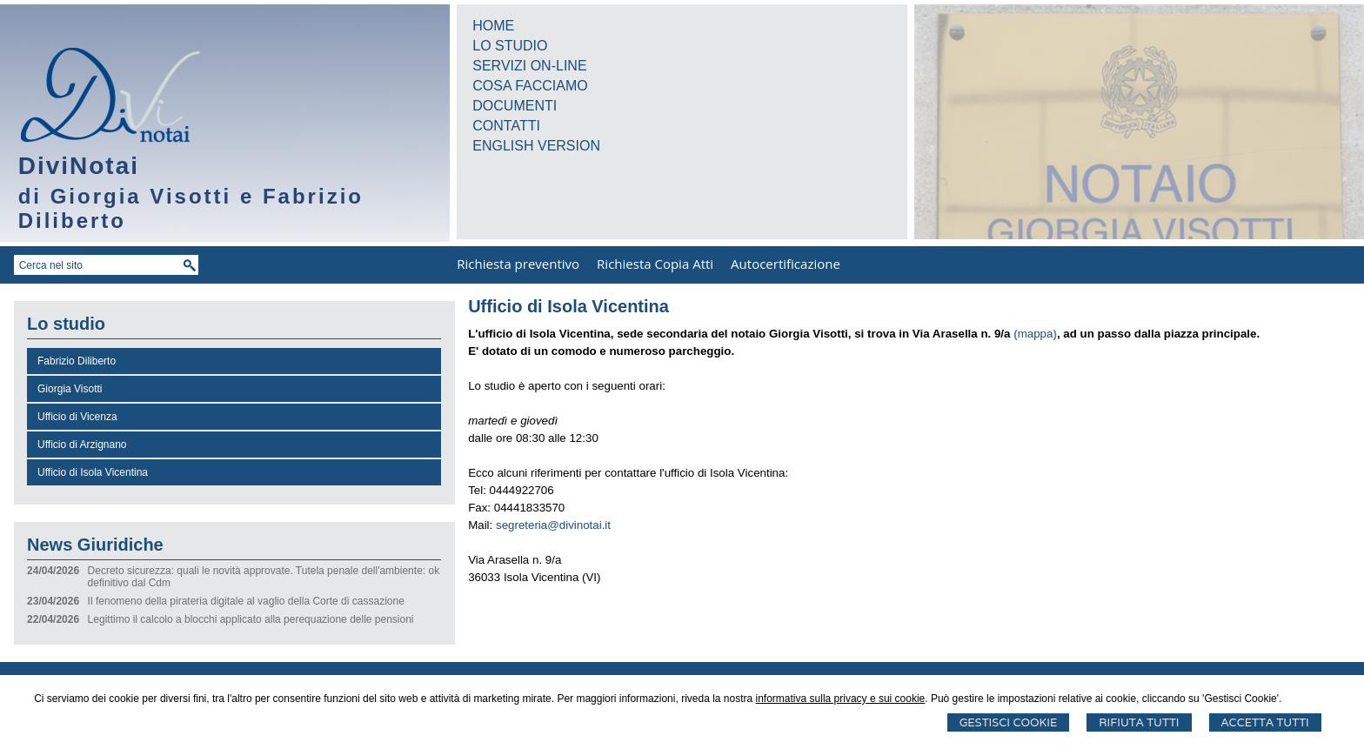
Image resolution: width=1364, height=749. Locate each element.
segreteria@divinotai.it (553, 525)
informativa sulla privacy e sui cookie (841, 698)
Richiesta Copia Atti (655, 263)
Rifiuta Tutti (1139, 722)
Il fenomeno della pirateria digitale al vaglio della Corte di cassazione (246, 601)
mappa (1035, 333)
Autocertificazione (785, 263)
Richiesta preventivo (518, 263)
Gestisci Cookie (1008, 722)
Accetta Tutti (1265, 722)
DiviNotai (78, 165)
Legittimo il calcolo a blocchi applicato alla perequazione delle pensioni (251, 619)
